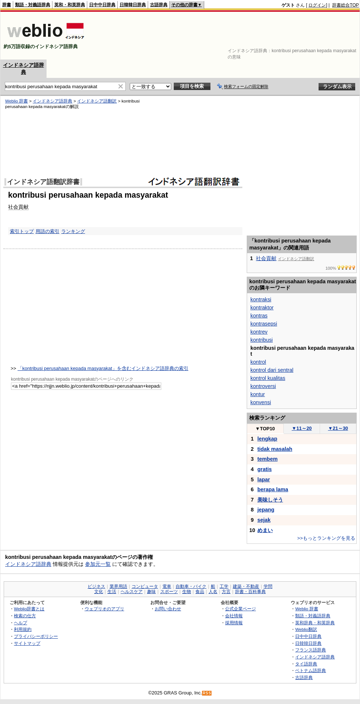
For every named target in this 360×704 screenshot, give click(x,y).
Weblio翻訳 (306, 629)
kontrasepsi (263, 324)
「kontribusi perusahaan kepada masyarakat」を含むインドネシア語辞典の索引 (103, 368)
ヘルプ (20, 622)
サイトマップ (27, 643)
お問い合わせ (168, 608)
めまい (265, 530)
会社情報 (234, 615)
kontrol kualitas (267, 378)
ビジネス (96, 586)
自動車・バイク (191, 586)
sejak (264, 520)
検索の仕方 (25, 615)
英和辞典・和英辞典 (315, 622)
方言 (226, 591)
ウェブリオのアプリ (104, 608)
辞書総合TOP (345, 5)
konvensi (260, 402)
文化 (98, 591)
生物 (186, 591)
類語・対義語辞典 (32, 5)
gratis (264, 469)
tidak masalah (274, 449)
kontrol (258, 362)
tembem (267, 459)
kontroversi (263, 386)
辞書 (6, 5)
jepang (265, 510)
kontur (257, 394)
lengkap (267, 439)
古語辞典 (159, 5)
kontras (259, 316)
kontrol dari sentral (271, 370)
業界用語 (118, 586)
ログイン (317, 5)
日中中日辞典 (102, 5)
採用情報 (234, 622)
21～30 (338, 428)
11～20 (302, 428)
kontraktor (261, 307)
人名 (213, 591)
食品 (199, 591)
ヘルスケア (132, 591)
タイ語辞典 (306, 663)
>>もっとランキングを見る (326, 538)
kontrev (259, 332)
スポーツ (169, 591)
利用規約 (23, 629)
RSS (207, 693)
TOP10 (265, 428)
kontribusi (261, 340)
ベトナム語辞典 (310, 670)
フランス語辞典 (310, 649)
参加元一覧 (98, 564)
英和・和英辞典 (69, 5)
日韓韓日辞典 (133, 5)
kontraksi (260, 299)
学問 (268, 586)
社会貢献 (266, 258)
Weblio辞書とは (29, 608)
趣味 (151, 591)
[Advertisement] (336, 36)
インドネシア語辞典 (28, 564)
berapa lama (272, 489)
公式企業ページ (240, 608)
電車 (166, 586)
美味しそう (270, 500)
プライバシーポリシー (36, 636)
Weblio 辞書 (306, 608)
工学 (224, 586)
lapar (263, 479)
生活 (111, 591)
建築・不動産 (246, 586)
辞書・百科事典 (250, 591)
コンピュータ (145, 586)
